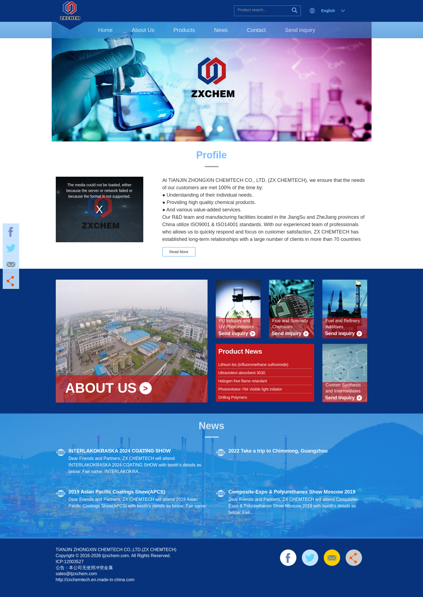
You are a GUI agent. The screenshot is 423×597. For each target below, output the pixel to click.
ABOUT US (101, 388)
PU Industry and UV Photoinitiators (236, 323)
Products (184, 30)
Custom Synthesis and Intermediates (343, 388)
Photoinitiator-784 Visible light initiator (250, 389)
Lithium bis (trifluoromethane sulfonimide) (253, 364)
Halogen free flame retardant (242, 381)
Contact (256, 30)
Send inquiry (300, 30)
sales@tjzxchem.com (76, 573)
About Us (143, 30)
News (221, 30)
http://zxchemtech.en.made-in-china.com (95, 579)
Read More (179, 252)
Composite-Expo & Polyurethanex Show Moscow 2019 (292, 492)
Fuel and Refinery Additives (343, 323)
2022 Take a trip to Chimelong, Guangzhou (278, 451)
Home (105, 30)
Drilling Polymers (232, 397)
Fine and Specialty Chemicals (290, 323)
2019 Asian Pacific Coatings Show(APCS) (117, 492)
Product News (240, 351)
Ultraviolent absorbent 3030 (241, 373)
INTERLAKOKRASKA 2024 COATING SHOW (120, 451)
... (230, 458)
